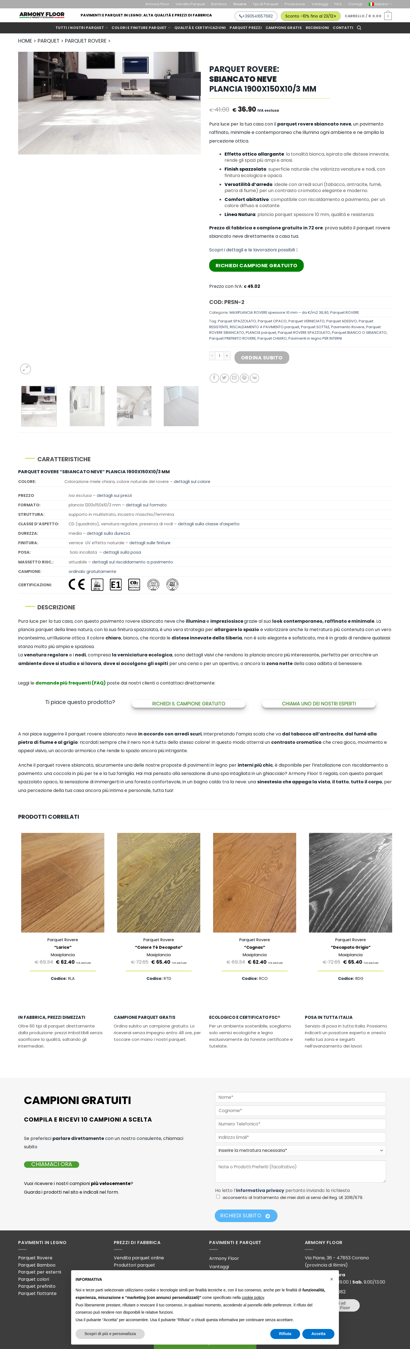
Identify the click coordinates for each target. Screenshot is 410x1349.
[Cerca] (359, 28)
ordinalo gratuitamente (92, 571)
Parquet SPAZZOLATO (237, 321)
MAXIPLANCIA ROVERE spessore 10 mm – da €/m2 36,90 (279, 312)
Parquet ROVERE (344, 312)
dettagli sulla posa (122, 552)
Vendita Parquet (190, 4)
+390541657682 (256, 16)
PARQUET (48, 40)
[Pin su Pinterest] (244, 378)
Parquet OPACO (272, 321)
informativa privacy (260, 1190)
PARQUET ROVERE (86, 40)
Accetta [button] (318, 1333)
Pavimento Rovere (348, 327)
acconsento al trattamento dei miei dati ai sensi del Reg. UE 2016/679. (293, 1197)
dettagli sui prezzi (114, 495)
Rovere (240, 4)
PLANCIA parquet (261, 332)
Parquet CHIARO (272, 338)
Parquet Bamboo (37, 1265)
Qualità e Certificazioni (200, 27)
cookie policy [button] (253, 1297)
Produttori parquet (134, 1265)
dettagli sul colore (192, 481)
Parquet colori (33, 1279)
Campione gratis (284, 27)
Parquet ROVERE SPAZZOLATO (304, 332)
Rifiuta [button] (285, 1333)
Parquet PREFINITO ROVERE (232, 338)
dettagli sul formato (146, 505)
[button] (331, 1279)
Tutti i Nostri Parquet (82, 27)
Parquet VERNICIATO (306, 321)
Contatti (343, 27)
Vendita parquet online (139, 1258)
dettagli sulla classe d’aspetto (209, 524)
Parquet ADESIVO (341, 321)
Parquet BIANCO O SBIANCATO (359, 332)
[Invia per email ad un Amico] (234, 378)
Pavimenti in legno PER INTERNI (315, 338)
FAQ (338, 4)
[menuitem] (380, 4)
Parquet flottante (37, 1293)
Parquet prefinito (37, 1286)
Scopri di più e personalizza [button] (110, 1333)
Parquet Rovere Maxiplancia (62, 947)
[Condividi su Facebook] (214, 378)
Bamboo (219, 4)
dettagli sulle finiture (149, 543)
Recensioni (317, 27)
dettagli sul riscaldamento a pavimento (132, 562)
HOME (25, 40)
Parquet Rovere (35, 1258)
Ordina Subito (262, 357)
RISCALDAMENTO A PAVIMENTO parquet (264, 327)
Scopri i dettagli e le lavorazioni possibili (253, 250)
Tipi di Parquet (265, 4)
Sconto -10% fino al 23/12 (310, 16)
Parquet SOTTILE (315, 327)
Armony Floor (157, 4)
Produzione (294, 4)
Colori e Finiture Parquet (141, 27)
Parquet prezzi (246, 27)
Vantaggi (320, 4)
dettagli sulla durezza (108, 533)
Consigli (355, 4)
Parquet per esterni (39, 1272)
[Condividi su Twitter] (224, 378)
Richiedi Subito (245, 1215)
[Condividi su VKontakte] (254, 378)
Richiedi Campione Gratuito (257, 265)
